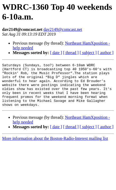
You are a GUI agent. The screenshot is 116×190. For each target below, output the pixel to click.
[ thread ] (71, 52)
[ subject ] (88, 52)
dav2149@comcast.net (62, 29)
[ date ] (56, 52)
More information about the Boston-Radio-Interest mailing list (55, 147)
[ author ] (106, 52)
